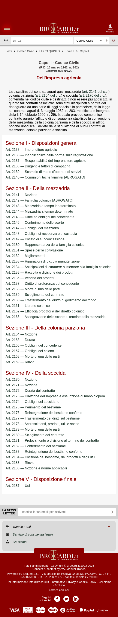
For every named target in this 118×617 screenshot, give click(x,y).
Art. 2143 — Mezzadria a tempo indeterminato (41, 206)
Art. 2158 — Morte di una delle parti (33, 289)
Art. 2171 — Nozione (21, 385)
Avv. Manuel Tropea (72, 569)
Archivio (60, 585)
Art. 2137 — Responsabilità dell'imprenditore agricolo (46, 161)
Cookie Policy (87, 582)
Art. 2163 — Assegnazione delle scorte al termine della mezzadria (56, 317)
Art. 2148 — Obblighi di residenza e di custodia (41, 233)
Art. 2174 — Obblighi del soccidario (32, 402)
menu (7, 28)
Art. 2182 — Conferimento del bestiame (36, 446)
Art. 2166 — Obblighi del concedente (34, 345)
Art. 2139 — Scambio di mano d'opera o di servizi (43, 172)
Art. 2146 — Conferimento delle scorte (35, 222)
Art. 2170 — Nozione (21, 379)
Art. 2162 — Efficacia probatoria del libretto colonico (45, 311)
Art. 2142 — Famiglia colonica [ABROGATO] (39, 200)
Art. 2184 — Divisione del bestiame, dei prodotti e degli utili (50, 457)
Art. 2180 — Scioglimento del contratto (35, 435)
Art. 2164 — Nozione (21, 334)
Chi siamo (105, 582)
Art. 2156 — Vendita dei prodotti (30, 278)
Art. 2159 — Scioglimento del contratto (35, 294)
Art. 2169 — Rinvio (20, 362)
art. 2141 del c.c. (95, 91)
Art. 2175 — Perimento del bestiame (33, 407)
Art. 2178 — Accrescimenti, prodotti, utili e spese (42, 424)
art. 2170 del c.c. (92, 95)
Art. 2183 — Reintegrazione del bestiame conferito (44, 451)
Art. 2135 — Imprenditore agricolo (31, 149)
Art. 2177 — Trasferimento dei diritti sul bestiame (43, 418)
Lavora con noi (59, 590)
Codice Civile (25, 51)
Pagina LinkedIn (76, 597)
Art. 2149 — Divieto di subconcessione (35, 239)
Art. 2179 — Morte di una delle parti (33, 429)
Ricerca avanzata (113, 40)
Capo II (84, 51)
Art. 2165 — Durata (20, 340)
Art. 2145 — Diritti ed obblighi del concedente (40, 217)
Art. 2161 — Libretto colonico (28, 306)
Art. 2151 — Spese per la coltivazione (34, 250)
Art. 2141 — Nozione (21, 195)
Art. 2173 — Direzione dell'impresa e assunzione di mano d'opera (55, 396)
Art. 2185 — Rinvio (20, 463)
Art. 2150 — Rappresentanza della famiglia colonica (45, 245)
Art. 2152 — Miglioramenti (25, 256)
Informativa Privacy (63, 582)
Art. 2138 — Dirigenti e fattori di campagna (38, 166)
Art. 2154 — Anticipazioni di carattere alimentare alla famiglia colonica (58, 267)
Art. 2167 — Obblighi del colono (30, 351)
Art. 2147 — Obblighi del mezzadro (32, 228)
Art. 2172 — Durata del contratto (30, 390)
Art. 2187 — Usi (18, 486)
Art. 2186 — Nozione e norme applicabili (36, 468)
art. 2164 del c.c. (48, 95)
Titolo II (69, 51)
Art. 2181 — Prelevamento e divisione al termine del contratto (52, 440)
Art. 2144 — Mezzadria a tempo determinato (39, 211)
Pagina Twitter (66, 597)
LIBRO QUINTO (49, 51)
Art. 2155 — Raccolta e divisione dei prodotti (39, 272)
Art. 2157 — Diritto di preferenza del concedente (42, 283)
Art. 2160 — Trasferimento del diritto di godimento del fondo (51, 300)
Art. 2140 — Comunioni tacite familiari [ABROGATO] (45, 177)
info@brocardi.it (39, 582)
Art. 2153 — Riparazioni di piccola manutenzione (43, 261)
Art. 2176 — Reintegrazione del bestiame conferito (44, 413)
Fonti (9, 51)
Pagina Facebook (57, 597)
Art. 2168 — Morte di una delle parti (33, 356)
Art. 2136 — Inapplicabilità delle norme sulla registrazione (49, 155)
